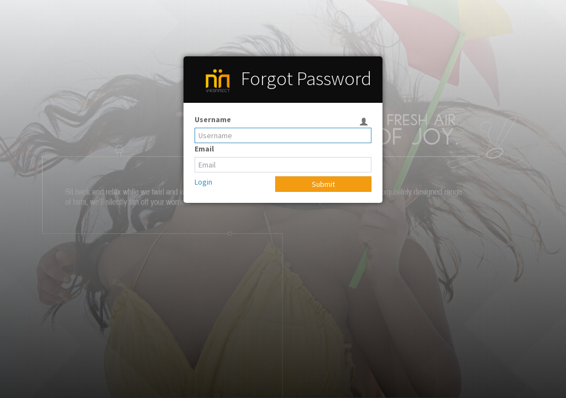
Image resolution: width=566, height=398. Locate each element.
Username (213, 119)
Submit (323, 184)
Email (204, 149)
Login (203, 182)
